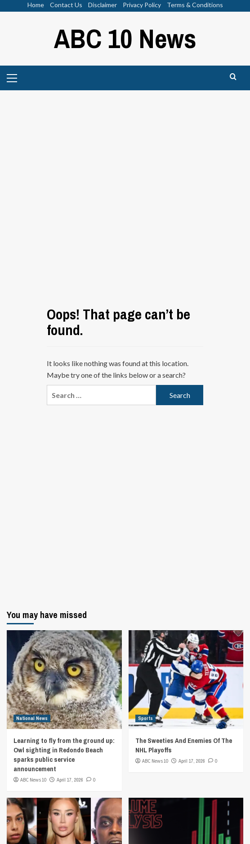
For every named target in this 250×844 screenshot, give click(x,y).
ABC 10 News (125, 38)
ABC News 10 (33, 780)
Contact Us (66, 5)
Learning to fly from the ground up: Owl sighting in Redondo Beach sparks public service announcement (64, 754)
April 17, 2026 (70, 780)
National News (32, 718)
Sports (145, 718)
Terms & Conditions (195, 5)
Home (35, 5)
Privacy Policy (142, 5)
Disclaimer (102, 5)
